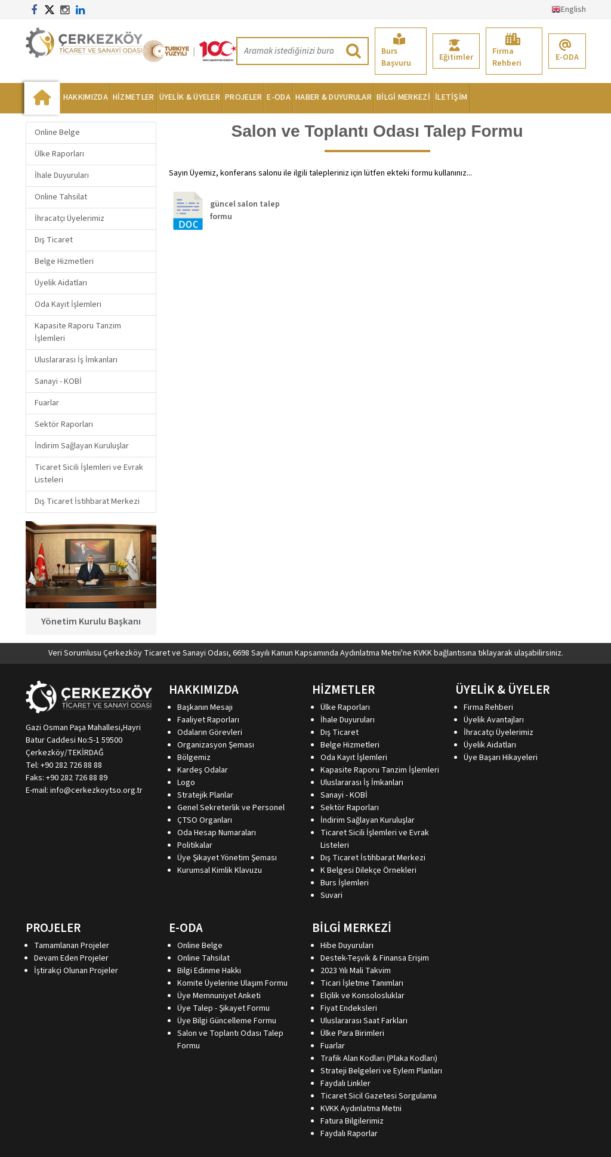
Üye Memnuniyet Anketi (219, 996)
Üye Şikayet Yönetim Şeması (227, 858)
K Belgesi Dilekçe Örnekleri (368, 870)
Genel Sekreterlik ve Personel (231, 808)
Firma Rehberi (506, 51)
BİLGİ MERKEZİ (403, 97)
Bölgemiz (194, 758)
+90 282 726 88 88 (71, 765)
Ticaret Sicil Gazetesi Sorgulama (378, 1096)
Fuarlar (47, 403)
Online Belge (57, 133)
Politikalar (194, 845)
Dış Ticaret (54, 240)
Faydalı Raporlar (349, 1134)
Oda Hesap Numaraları (216, 833)
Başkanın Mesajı (205, 707)
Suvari (331, 895)
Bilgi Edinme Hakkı (209, 971)
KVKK (422, 653)
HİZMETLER (134, 97)
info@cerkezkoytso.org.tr (96, 790)
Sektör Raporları (64, 424)
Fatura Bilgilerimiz (352, 1121)
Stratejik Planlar (205, 795)
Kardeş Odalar (202, 770)
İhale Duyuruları (62, 175)
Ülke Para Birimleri (352, 1033)
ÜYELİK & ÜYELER (190, 97)
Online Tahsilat (61, 197)
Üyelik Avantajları (494, 720)
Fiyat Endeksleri (348, 1008)
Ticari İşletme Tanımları (361, 983)
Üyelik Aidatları (61, 283)
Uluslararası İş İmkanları (76, 360)
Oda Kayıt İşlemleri (68, 304)
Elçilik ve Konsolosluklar (362, 996)
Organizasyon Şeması (215, 745)
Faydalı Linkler (345, 1084)
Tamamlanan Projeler (71, 946)
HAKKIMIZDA (85, 97)
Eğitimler (456, 51)
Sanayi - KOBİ (58, 381)
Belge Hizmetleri (64, 261)
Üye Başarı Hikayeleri (501, 758)
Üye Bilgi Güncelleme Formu (226, 1021)
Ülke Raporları (59, 154)
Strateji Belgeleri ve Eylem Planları (381, 1071)
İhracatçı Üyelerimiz (69, 218)
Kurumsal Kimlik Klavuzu (219, 870)
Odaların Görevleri (209, 732)
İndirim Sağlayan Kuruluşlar (82, 446)
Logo (186, 783)
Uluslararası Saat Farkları (364, 1021)
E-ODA (567, 51)
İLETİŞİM (451, 97)
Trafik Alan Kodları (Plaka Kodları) (378, 1058)
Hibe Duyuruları (347, 946)
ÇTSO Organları (204, 820)
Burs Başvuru (396, 51)
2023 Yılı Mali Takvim (355, 971)
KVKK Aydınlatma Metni (361, 1109)
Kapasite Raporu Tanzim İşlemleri (379, 770)
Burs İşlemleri (344, 883)
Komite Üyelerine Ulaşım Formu (232, 983)
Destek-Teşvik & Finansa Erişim (374, 958)
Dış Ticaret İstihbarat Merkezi (87, 501)
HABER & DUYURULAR (333, 97)
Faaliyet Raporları (208, 720)
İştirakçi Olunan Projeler (76, 971)
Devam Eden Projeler (71, 958)
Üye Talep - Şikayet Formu (223, 1008)
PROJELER (243, 97)
